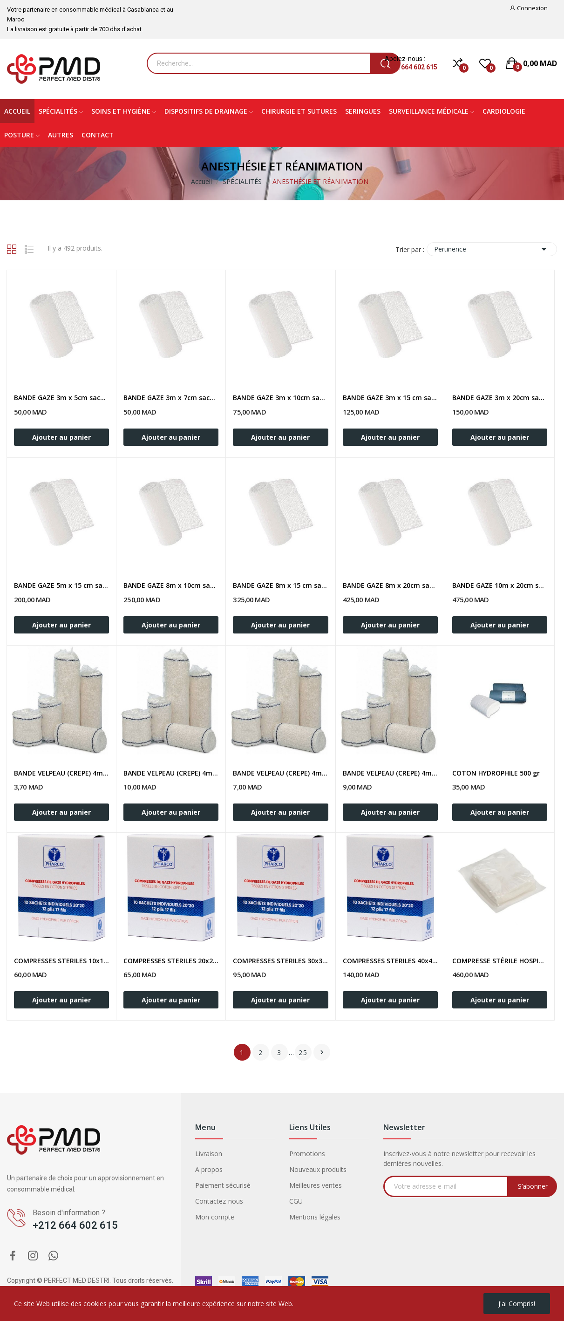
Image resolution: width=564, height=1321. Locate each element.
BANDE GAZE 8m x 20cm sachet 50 (390, 585)
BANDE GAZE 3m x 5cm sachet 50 (61, 397)
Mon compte (214, 1216)
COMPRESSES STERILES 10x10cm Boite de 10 (61, 960)
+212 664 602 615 (411, 67)
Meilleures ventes (315, 1185)
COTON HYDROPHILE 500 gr (496, 773)
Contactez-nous (219, 1201)
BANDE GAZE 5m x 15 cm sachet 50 (61, 585)
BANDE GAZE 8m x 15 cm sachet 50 (280, 585)
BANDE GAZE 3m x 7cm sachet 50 (170, 397)
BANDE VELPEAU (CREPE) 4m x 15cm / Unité (390, 773)
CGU (296, 1201)
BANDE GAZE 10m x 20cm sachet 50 (499, 585)
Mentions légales (314, 1216)
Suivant (322, 1052)
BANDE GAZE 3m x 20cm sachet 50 (499, 397)
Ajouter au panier (61, 437)
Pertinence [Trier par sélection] (492, 249)
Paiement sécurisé (223, 1185)
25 (303, 1052)
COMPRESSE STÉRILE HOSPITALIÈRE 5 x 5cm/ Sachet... (499, 960)
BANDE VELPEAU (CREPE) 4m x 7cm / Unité (170, 773)
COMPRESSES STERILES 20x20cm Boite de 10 (170, 960)
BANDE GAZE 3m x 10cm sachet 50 (280, 397)
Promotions (307, 1153)
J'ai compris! (516, 1303)
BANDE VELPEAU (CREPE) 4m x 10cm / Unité (280, 773)
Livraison (208, 1153)
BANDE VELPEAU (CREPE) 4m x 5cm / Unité (61, 773)
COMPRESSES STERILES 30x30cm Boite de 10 (280, 960)
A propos (209, 1169)
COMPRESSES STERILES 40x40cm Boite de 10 (390, 960)
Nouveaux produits (318, 1169)
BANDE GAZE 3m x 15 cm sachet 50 (390, 397)
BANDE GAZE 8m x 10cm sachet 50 (170, 585)
